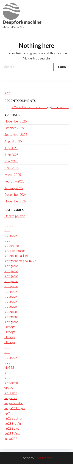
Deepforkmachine (22, 22)
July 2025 (11, 148)
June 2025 (11, 155)
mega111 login (14, 408)
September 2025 (15, 134)
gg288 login (12, 423)
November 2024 (15, 201)
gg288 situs (12, 433)
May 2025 (11, 161)
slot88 (8, 225)
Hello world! (60, 107)
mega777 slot (13, 403)
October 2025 (14, 128)
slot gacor (11, 235)
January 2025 (13, 188)
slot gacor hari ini (16, 256)
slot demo (11, 383)
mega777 (10, 398)
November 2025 (15, 121)
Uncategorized (14, 216)
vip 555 (9, 388)
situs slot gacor (14, 251)
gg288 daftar (13, 418)
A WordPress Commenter (29, 107)
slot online (11, 245)
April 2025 (11, 168)
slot (7, 93)
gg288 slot (11, 428)
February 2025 (14, 181)
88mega (9, 327)
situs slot (10, 393)
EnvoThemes (43, 458)
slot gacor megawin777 (20, 261)
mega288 (10, 439)
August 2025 (13, 141)
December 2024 (15, 194)
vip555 (9, 367)
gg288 (8, 413)
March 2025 (12, 174)
